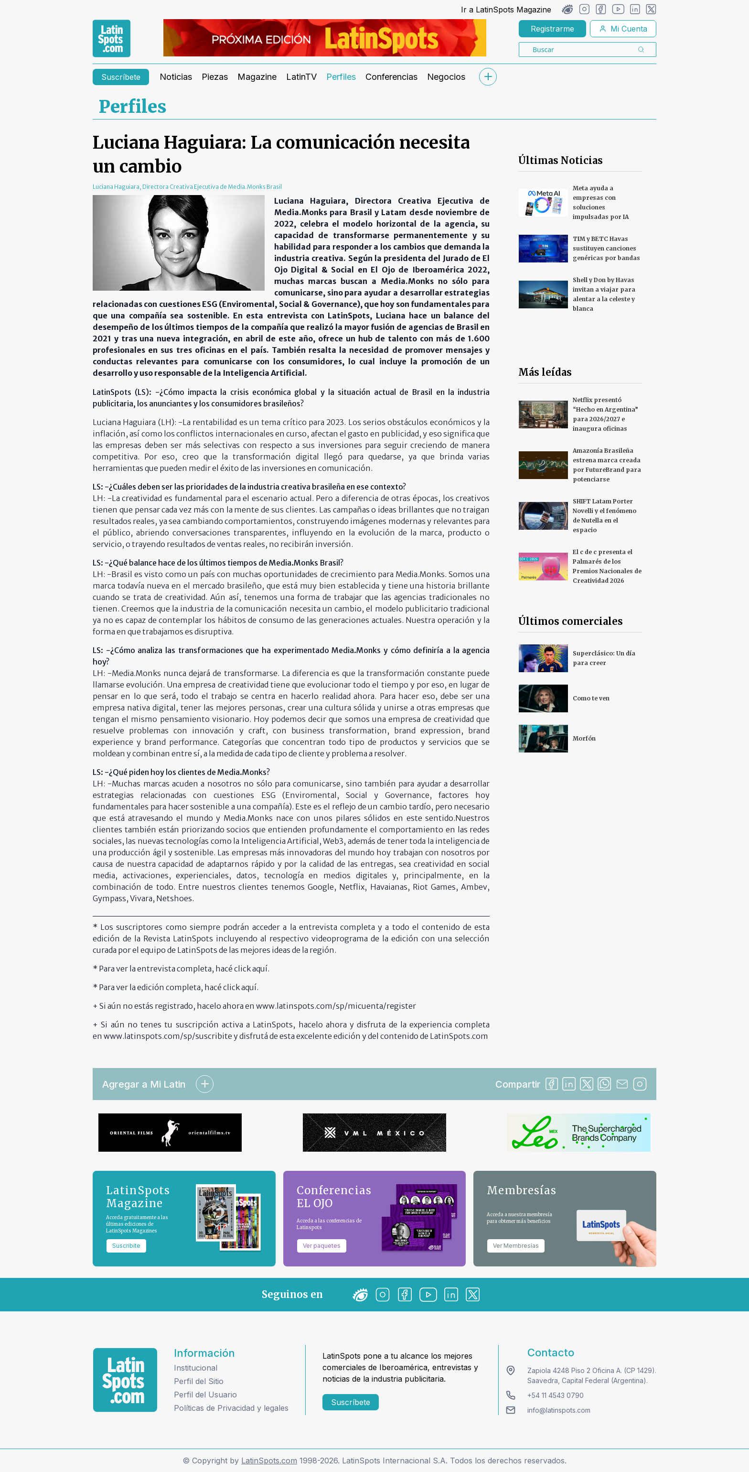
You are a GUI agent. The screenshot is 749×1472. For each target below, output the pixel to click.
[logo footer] (125, 1380)
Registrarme (552, 28)
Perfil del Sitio (199, 1381)
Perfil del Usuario (205, 1394)
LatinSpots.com (269, 1460)
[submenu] (488, 77)
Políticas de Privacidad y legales (231, 1408)
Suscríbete (120, 77)
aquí (260, 968)
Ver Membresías (516, 1245)
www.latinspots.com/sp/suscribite (168, 1036)
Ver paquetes (322, 1245)
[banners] (324, 37)
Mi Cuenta (623, 28)
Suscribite (126, 1245)
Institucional (195, 1368)
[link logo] (111, 39)
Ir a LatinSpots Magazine (506, 9)
